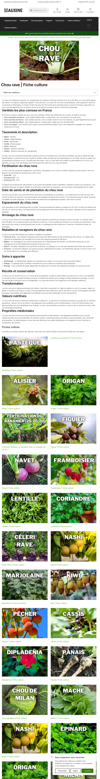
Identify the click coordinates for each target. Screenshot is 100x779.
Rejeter (75, 771)
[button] (90, 23)
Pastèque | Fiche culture (12, 368)
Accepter (87, 771)
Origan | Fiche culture (60, 406)
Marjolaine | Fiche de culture (14, 601)
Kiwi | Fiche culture (59, 601)
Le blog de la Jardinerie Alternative (51, 35)
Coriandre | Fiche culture (61, 524)
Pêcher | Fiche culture (11, 639)
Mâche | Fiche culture (60, 716)
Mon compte (57, 12)
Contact (67, 12)
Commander (90, 12)
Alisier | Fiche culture (11, 406)
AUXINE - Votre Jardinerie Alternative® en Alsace (23, 35)
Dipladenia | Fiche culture (12, 678)
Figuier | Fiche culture (60, 445)
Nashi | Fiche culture (59, 562)
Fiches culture (68, 35)
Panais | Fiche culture (60, 678)
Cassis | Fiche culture (60, 639)
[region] (74, 764)
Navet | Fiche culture (11, 486)
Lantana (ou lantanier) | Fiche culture (66, 336)
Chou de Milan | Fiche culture (14, 716)
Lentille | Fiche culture (11, 524)
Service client (78, 12)
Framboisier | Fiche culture (62, 486)
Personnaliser (62, 771)
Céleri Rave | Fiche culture (13, 562)
